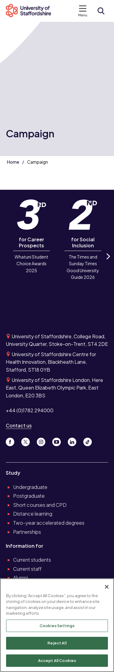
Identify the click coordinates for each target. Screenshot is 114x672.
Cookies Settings (57, 626)
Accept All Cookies (57, 661)
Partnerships (27, 532)
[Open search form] (101, 11)
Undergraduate (30, 487)
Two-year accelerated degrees (49, 523)
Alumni (20, 577)
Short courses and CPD (40, 505)
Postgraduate (29, 496)
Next (107, 261)
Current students (32, 560)
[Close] (106, 587)
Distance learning (32, 513)
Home (13, 162)
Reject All (56, 644)
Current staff (27, 569)
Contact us (19, 425)
